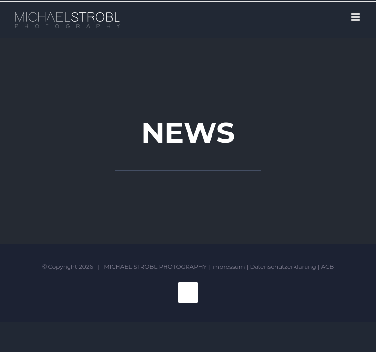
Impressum (228, 266)
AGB (327, 266)
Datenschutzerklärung (283, 266)
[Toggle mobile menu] (356, 17)
